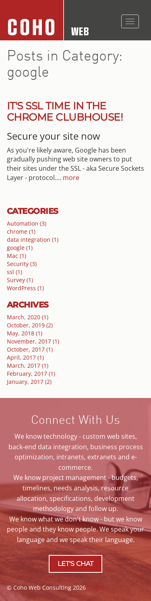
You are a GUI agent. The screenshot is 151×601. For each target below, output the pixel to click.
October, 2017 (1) (30, 349)
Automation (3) (26, 223)
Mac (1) (16, 256)
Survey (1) (20, 280)
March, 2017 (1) (27, 365)
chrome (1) (21, 231)
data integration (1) (32, 239)
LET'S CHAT (75, 563)
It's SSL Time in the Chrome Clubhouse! (65, 111)
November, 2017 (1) (33, 341)
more (71, 177)
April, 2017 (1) (25, 357)
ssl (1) (14, 272)
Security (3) (22, 264)
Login (95, 587)
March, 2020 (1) (27, 317)
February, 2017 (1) (31, 373)
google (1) (20, 247)
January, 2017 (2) (29, 381)
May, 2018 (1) (24, 333)
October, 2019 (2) (30, 325)
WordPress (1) (25, 288)
